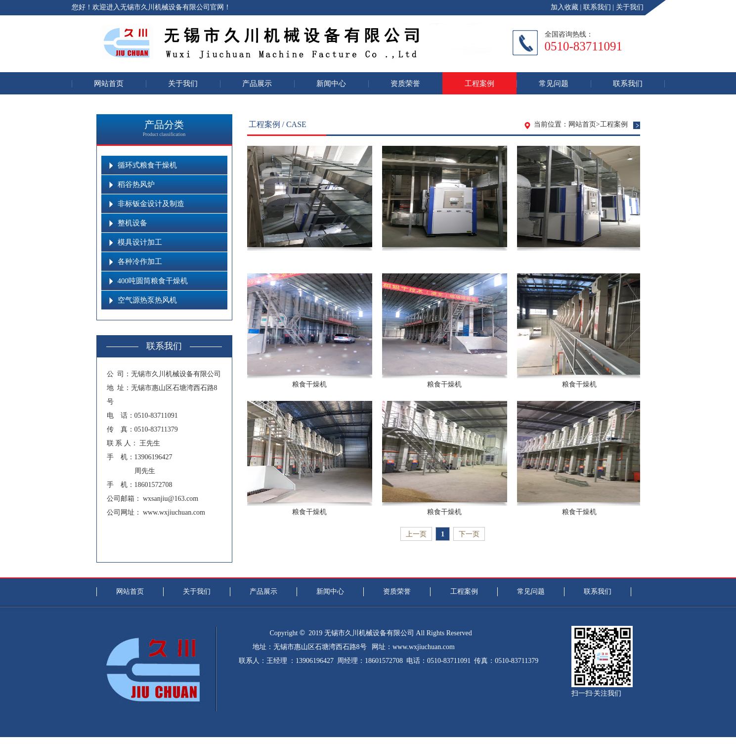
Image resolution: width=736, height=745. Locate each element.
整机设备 (132, 223)
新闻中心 (331, 83)
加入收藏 (564, 7)
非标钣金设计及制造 (151, 204)
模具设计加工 (140, 242)
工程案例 (479, 83)
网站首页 (109, 83)
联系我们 (597, 7)
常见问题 (553, 83)
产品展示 (257, 83)
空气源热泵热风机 (147, 300)
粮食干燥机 (309, 384)
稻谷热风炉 (136, 184)
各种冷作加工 (140, 261)
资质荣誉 (405, 83)
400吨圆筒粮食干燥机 (153, 281)
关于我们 (630, 7)
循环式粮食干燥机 (147, 165)
